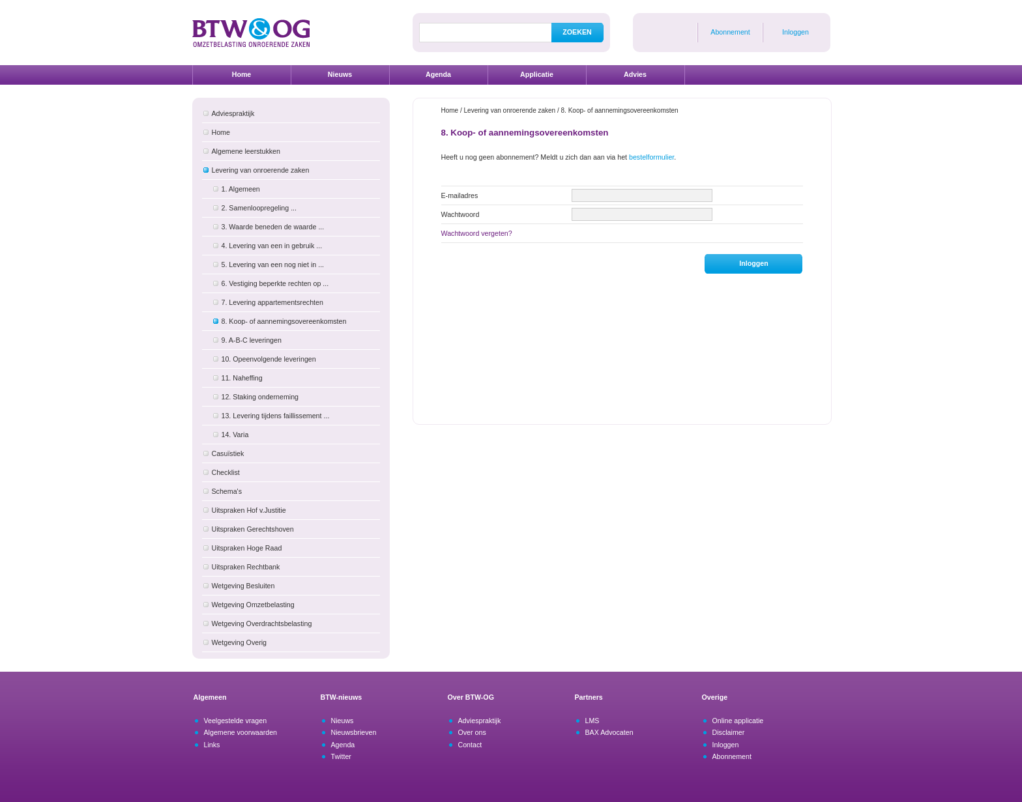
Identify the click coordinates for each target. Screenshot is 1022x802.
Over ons (472, 732)
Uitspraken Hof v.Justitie (249, 510)
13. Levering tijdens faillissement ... (276, 416)
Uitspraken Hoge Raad (247, 548)
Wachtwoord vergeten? (476, 233)
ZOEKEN (576, 32)
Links (212, 745)
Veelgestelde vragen (235, 720)
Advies (635, 74)
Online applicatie (738, 720)
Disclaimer (728, 732)
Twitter (341, 756)
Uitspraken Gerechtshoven (253, 529)
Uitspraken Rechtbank (246, 567)
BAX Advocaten (609, 732)
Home (242, 74)
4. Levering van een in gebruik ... (272, 246)
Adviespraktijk (233, 113)
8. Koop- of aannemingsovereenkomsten (284, 321)
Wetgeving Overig (239, 642)
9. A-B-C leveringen (252, 340)
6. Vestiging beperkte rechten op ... (275, 283)
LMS (592, 720)
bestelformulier (651, 157)
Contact (470, 745)
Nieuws (340, 74)
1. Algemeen (241, 189)
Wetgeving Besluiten (243, 586)
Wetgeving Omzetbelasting (253, 605)
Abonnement (730, 32)
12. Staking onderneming (260, 397)
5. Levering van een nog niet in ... (273, 264)
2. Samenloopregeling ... (259, 208)
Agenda (438, 74)
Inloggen (795, 32)
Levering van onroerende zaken (261, 170)
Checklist (226, 472)
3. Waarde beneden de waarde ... (273, 227)
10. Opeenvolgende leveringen (269, 359)
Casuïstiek (228, 453)
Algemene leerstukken (246, 151)
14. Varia (235, 434)
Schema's (227, 491)
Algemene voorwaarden (241, 732)
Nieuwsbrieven (354, 732)
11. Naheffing (242, 378)
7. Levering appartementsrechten (272, 302)
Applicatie (536, 74)
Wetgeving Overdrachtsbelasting (262, 623)
